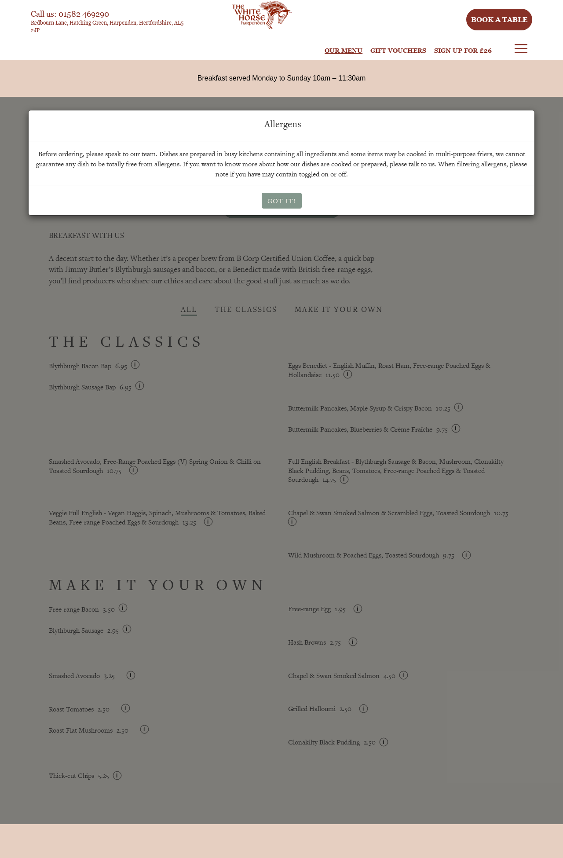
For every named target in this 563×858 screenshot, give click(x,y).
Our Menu (343, 50)
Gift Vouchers (398, 50)
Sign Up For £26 (463, 50)
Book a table (499, 19)
